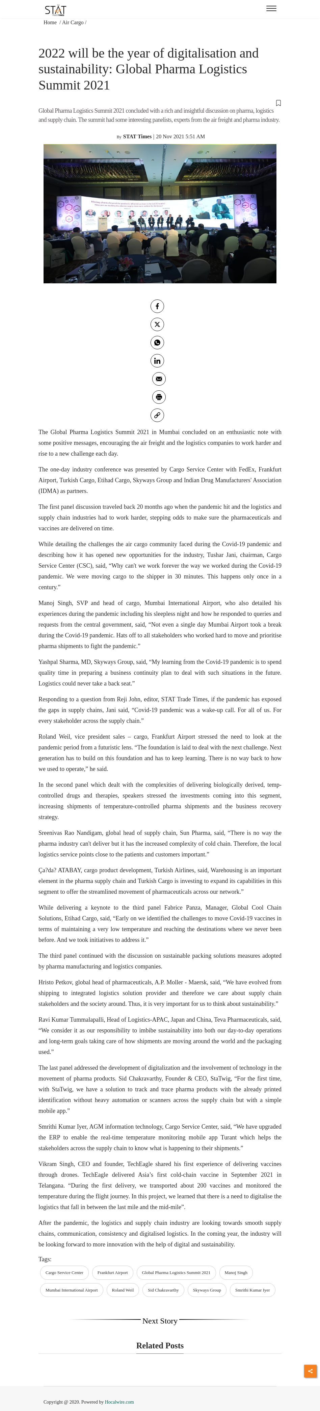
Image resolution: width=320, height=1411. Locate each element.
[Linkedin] (157, 360)
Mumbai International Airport (72, 1290)
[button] (160, 102)
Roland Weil (123, 1290)
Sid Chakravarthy (163, 1290)
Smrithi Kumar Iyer (252, 1290)
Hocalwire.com (119, 1402)
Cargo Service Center (64, 1272)
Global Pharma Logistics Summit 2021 (176, 1272)
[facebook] (157, 306)
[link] (157, 415)
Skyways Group (207, 1290)
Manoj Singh (236, 1272)
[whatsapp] (157, 342)
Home (51, 22)
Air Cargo (73, 22)
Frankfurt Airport (113, 1272)
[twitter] (157, 324)
